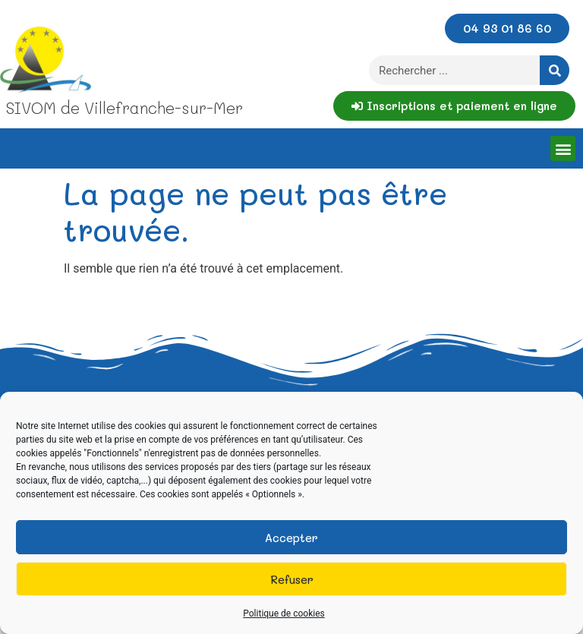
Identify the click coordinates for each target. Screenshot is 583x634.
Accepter (291, 537)
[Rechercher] (554, 70)
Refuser (292, 579)
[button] (562, 148)
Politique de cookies (283, 613)
